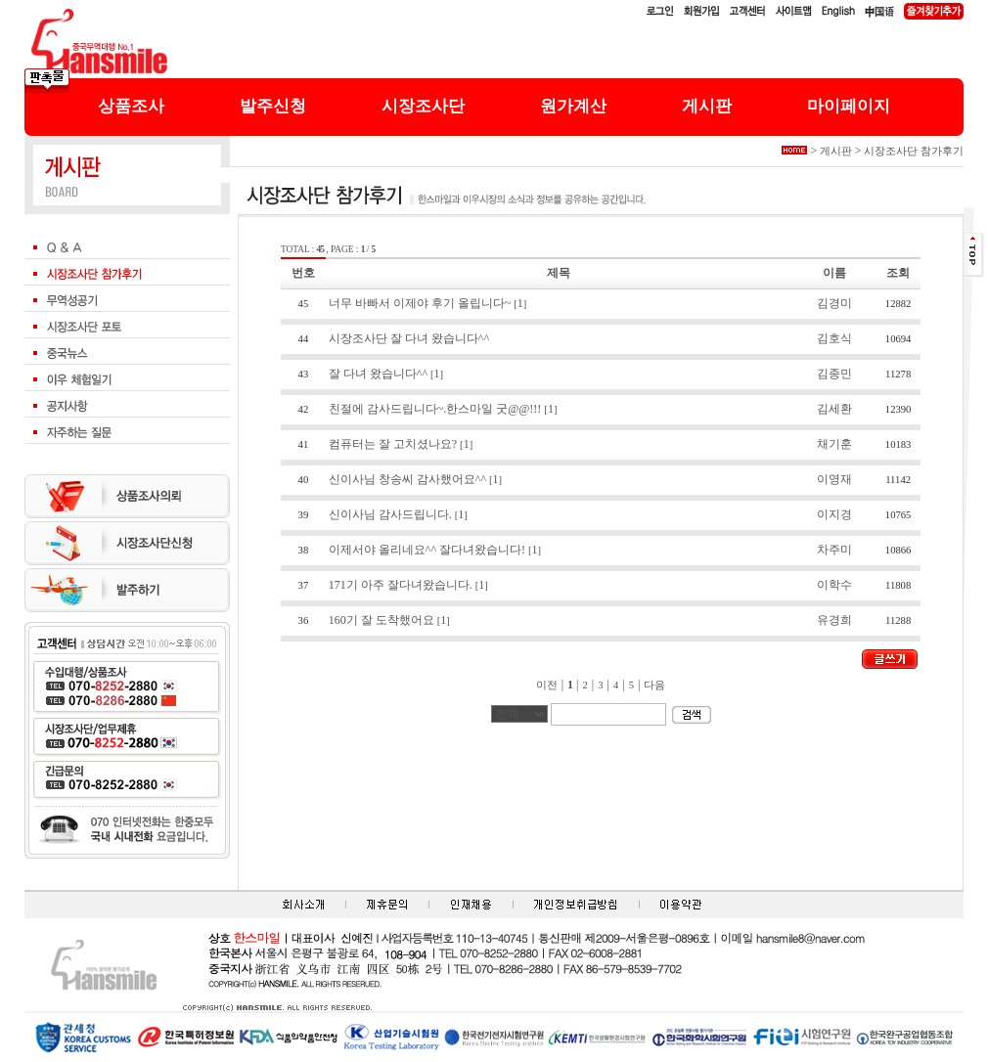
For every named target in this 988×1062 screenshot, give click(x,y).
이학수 (834, 585)
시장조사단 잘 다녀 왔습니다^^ (409, 338)
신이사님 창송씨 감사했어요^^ (407, 479)
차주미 (834, 549)
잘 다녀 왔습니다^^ (378, 373)
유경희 (834, 620)
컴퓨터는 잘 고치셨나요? (393, 444)
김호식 (834, 338)
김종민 (834, 373)
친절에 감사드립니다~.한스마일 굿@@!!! (435, 409)
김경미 (834, 303)
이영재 (834, 479)
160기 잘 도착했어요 (381, 620)
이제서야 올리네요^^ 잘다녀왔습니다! (427, 549)
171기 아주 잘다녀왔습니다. (400, 585)
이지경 (834, 514)
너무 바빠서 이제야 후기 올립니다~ (420, 303)
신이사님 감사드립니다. (390, 514)
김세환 (834, 409)
